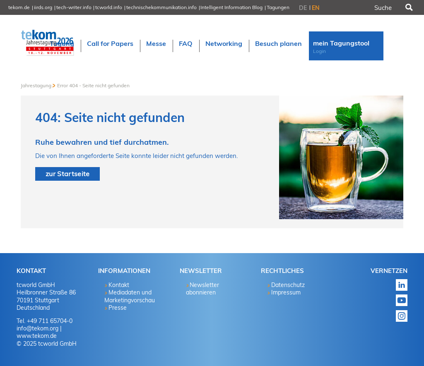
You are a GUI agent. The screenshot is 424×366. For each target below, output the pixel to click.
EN (316, 8)
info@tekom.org (37, 328)
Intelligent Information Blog (231, 7)
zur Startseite (67, 174)
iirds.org (43, 7)
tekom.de (19, 7)
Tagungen (278, 7)
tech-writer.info (74, 7)
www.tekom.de (37, 336)
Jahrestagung (36, 85)
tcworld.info (108, 7)
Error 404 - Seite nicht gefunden (93, 85)
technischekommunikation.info (161, 7)
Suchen (408, 7)
